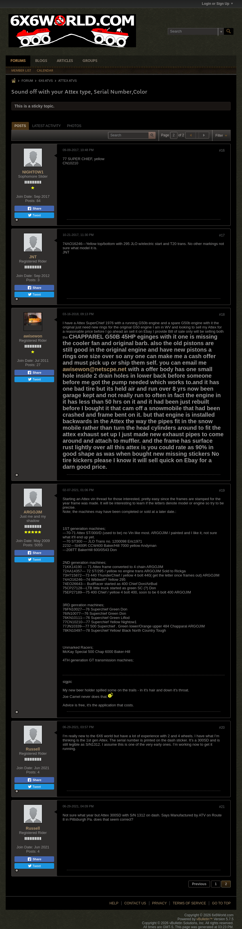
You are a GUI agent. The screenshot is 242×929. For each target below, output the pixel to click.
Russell (33, 749)
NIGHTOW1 (32, 172)
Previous (199, 884)
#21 (222, 807)
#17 (222, 235)
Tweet (34, 215)
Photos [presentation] (74, 126)
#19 (222, 491)
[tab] (20, 126)
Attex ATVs (67, 80)
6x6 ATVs (46, 80)
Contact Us (135, 903)
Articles (65, 61)
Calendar (45, 71)
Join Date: (24, 196)
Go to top (221, 903)
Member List (21, 71)
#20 (222, 728)
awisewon (33, 336)
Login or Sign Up (217, 4)
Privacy (159, 903)
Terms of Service (189, 903)
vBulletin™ (204, 919)
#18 (222, 315)
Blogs (41, 61)
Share (34, 208)
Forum (27, 80)
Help (113, 903)
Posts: (30, 201)
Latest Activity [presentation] (46, 126)
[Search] (196, 31)
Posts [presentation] (20, 126)
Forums (18, 61)
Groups (89, 61)
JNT (33, 257)
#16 (222, 150)
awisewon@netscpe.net (94, 369)
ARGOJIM (33, 512)
